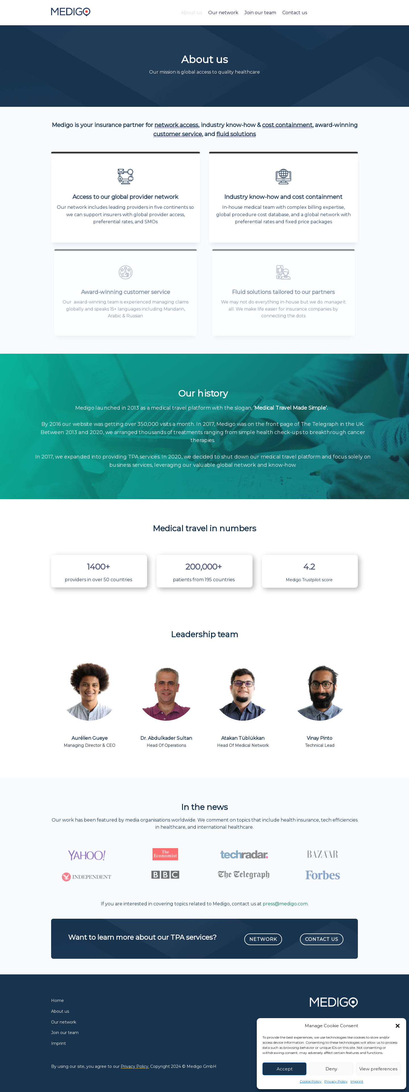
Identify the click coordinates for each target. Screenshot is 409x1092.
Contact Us (321, 939)
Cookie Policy (311, 1081)
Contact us (294, 12)
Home (57, 1000)
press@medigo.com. (285, 903)
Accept (285, 1069)
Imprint (356, 1081)
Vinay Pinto (319, 738)
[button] (397, 1026)
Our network (223, 12)
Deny (331, 1069)
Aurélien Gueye (90, 738)
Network (263, 939)
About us (191, 12)
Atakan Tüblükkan (242, 738)
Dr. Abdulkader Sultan (166, 738)
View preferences (378, 1069)
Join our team (260, 12)
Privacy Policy (336, 1081)
